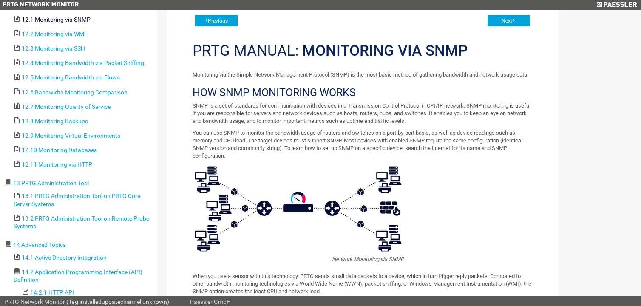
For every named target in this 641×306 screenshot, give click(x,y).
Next (507, 21)
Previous (218, 21)
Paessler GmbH (210, 301)
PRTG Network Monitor (34, 301)
